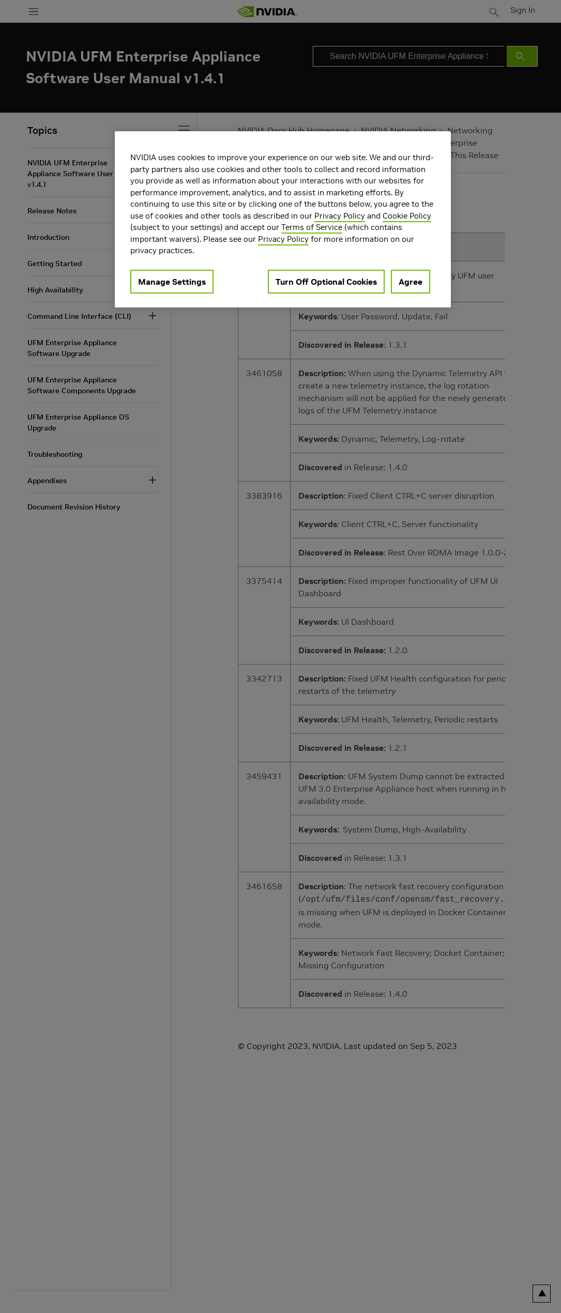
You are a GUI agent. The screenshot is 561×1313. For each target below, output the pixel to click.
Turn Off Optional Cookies (326, 281)
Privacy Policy (339, 216)
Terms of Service (311, 227)
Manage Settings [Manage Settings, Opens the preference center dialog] (172, 281)
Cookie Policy (407, 216)
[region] (283, 219)
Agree (410, 281)
